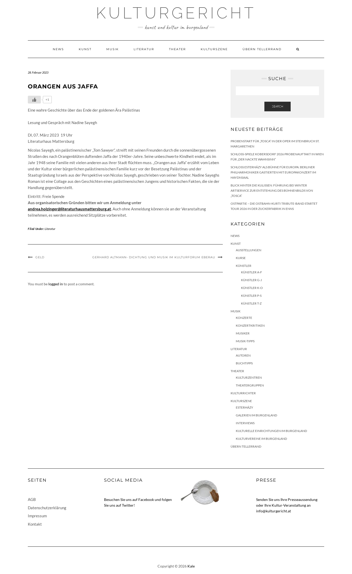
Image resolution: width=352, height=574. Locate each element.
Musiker (243, 333)
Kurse (241, 258)
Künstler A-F (251, 272)
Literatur (144, 49)
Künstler (243, 266)
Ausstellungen (248, 250)
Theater (177, 49)
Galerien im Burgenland (256, 415)
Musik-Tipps (245, 341)
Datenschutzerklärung (47, 507)
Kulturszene (214, 49)
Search (277, 106)
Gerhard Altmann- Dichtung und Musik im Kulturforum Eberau (153, 257)
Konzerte (244, 318)
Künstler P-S (251, 296)
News (58, 49)
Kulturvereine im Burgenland (261, 439)
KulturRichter (243, 393)
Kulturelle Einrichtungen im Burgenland (271, 431)
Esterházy (244, 407)
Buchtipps (244, 363)
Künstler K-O (252, 288)
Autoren (243, 355)
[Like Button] (34, 100)
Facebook (146, 499)
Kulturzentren (249, 377)
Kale (191, 566)
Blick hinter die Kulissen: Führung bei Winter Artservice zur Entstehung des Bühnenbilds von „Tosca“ (272, 190)
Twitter (128, 505)
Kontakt (35, 524)
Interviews (245, 423)
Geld (39, 257)
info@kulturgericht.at (273, 511)
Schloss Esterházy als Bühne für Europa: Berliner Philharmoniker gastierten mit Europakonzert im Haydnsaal (273, 172)
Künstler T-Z (251, 303)
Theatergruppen (250, 385)
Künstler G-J (251, 280)
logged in (55, 284)
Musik (112, 49)
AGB (32, 499)
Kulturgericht (176, 13)
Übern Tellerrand (262, 49)
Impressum (37, 515)
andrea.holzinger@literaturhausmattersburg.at (69, 209)
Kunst (85, 49)
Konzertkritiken (250, 325)
